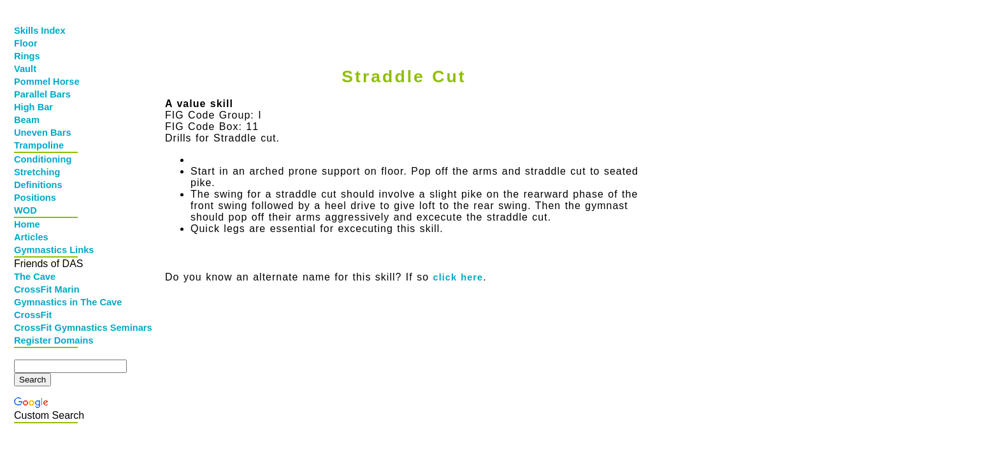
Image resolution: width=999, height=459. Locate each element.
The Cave (34, 277)
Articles (31, 237)
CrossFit (33, 315)
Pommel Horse (47, 81)
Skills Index (40, 31)
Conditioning (42, 159)
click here (458, 277)
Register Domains (47, 340)
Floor (26, 43)
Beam (27, 120)
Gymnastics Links (47, 250)
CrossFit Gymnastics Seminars (47, 328)
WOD (25, 210)
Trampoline (39, 145)
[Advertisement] (401, 23)
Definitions (38, 185)
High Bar (33, 107)
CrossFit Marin (47, 289)
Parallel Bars (42, 94)
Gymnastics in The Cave (47, 302)
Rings (27, 56)
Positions (35, 198)
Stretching (37, 172)
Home (27, 224)
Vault (25, 69)
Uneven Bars (42, 132)
